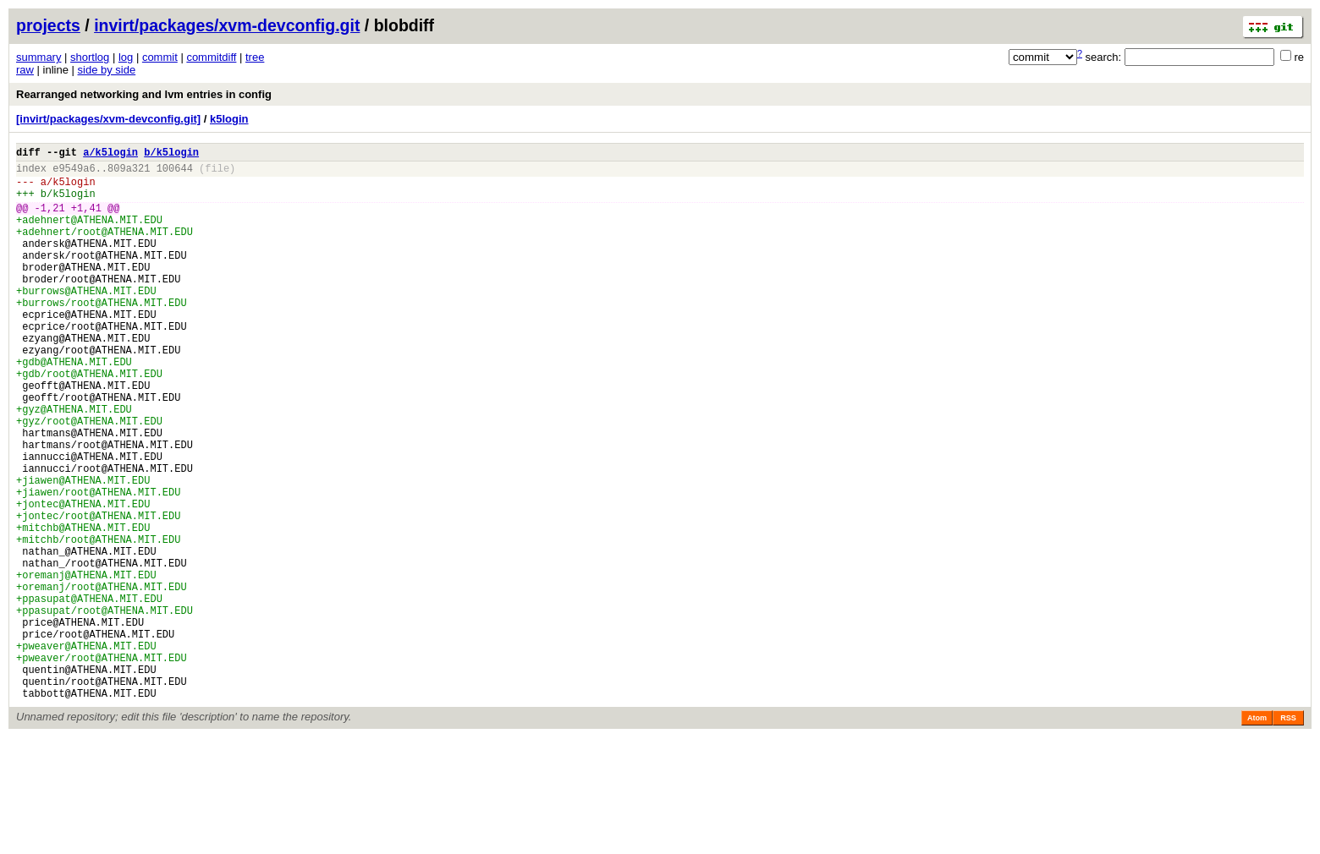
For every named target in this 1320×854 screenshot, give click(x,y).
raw (25, 69)
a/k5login (110, 154)
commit (160, 57)
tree (254, 57)
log (125, 57)
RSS (1288, 834)
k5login (229, 118)
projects (48, 25)
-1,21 (50, 220)
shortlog (89, 57)
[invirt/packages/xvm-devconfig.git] (108, 118)
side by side (107, 69)
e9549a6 (73, 173)
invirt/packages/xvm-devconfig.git (227, 25)
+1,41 (86, 220)
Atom (1257, 834)
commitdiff (211, 57)
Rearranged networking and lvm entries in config (144, 94)
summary (38, 57)
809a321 (128, 173)
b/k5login (171, 154)
